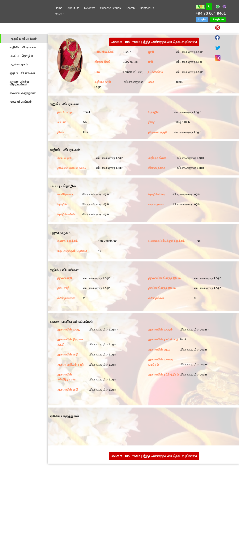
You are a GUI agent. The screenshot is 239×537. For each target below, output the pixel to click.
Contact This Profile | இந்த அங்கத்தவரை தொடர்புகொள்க (154, 41)
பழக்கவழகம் (19, 64)
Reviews (89, 8)
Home (58, 8)
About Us (73, 8)
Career (59, 14)
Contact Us (147, 8)
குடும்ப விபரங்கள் (22, 73)
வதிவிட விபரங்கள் (23, 47)
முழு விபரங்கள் (21, 101)
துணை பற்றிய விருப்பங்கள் (19, 83)
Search (130, 8)
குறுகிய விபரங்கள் (24, 38)
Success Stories (110, 8)
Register (218, 19)
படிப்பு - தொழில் (21, 55)
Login (202, 19)
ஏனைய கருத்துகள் (23, 93)
